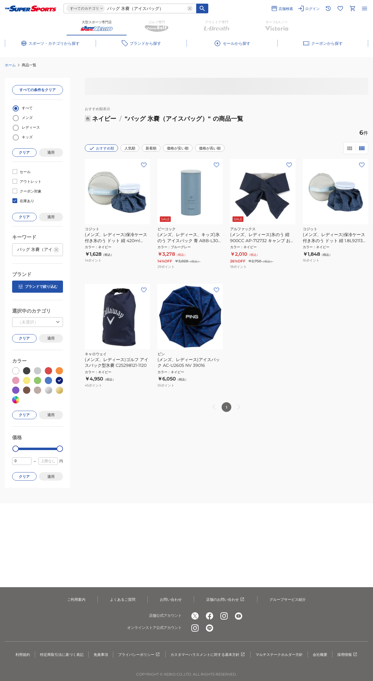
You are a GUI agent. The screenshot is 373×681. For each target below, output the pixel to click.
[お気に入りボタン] (143, 165)
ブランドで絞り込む (38, 287)
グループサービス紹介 (287, 599)
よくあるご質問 (122, 599)
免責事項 (101, 654)
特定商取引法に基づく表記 (62, 654)
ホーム (10, 65)
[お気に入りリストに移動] (340, 8)
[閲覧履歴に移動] (328, 8)
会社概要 (320, 654)
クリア (24, 152)
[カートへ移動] (352, 8)
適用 (50, 152)
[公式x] (195, 616)
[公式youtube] (238, 616)
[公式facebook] (209, 616)
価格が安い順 (178, 148)
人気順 (129, 148)
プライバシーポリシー (139, 655)
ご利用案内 (76, 599)
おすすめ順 (101, 148)
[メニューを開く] (364, 8)
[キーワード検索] (202, 8)
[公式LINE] (209, 628)
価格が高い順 (210, 148)
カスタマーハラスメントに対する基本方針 (208, 655)
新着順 (151, 148)
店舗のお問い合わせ (225, 600)
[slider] (15, 449)
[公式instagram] (224, 616)
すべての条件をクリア (37, 89)
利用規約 (22, 654)
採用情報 (347, 655)
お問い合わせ (171, 599)
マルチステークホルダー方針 (279, 654)
